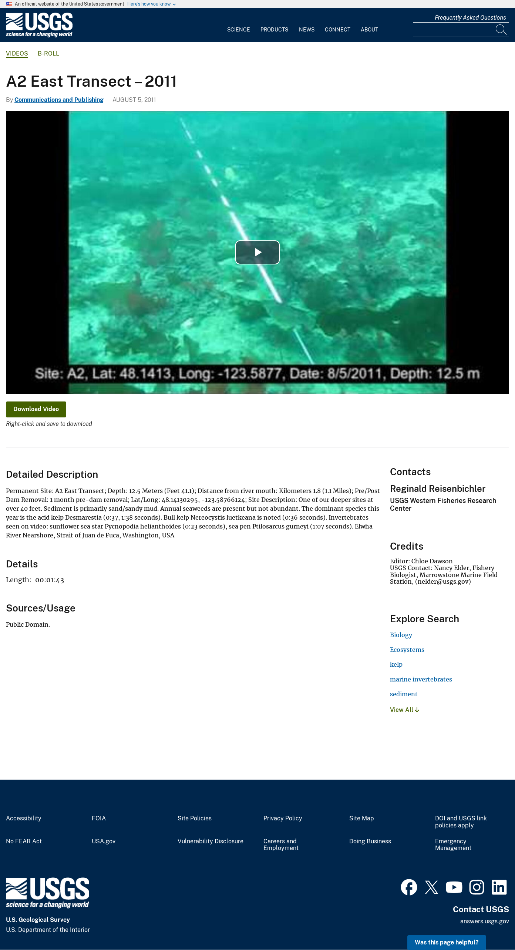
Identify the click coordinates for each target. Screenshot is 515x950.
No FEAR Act (24, 841)
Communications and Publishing (59, 99)
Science (238, 30)
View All (404, 709)
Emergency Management (453, 845)
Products (274, 30)
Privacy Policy (282, 818)
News (306, 30)
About (369, 30)
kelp (396, 664)
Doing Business (370, 841)
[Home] (39, 35)
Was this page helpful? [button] (447, 942)
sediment (404, 694)
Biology (401, 635)
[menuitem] (238, 25)
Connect (337, 30)
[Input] (461, 29)
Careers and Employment (281, 845)
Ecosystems (407, 649)
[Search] (501, 29)
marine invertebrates (421, 679)
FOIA (99, 818)
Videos (17, 53)
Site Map (361, 818)
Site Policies (195, 818)
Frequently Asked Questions (470, 17)
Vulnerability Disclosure (210, 841)
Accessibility (23, 818)
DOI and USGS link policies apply (461, 822)
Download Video (36, 409)
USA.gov (103, 841)
